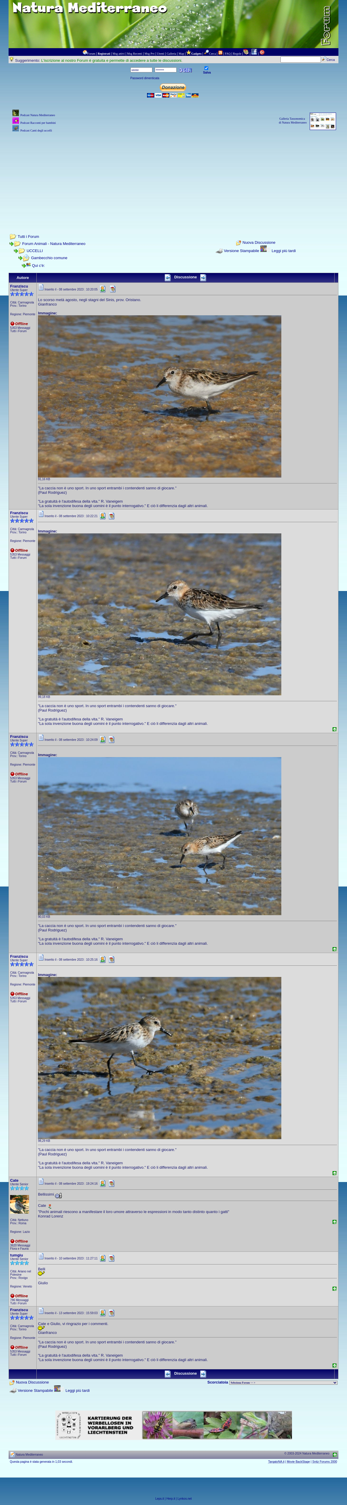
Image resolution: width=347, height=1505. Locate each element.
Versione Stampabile (241, 251)
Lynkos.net (184, 1498)
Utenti (160, 53)
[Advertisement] (173, 175)
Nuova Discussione (259, 243)
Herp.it (171, 1498)
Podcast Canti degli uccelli (36, 130)
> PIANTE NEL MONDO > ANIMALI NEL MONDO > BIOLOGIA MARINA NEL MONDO (283, 1383)
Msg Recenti (134, 53)
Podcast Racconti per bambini (38, 122)
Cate (14, 1180)
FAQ (227, 53)
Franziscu (19, 286)
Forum (91, 53)
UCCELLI (35, 251)
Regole (237, 53)
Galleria (171, 53)
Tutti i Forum (28, 236)
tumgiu (16, 1255)
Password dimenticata (144, 78)
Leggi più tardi (284, 251)
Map (181, 53)
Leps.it (159, 1498)
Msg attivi (119, 53)
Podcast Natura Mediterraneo (37, 115)
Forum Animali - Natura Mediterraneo (53, 243)
